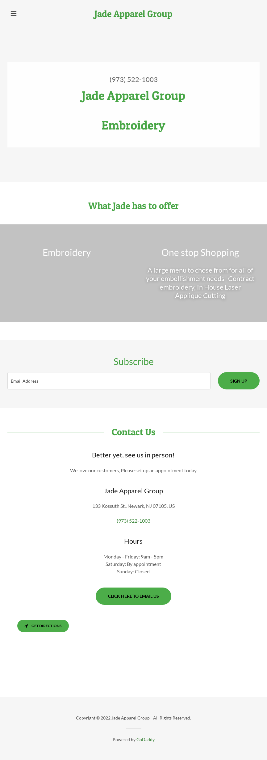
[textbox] (109, 380)
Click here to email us (133, 596)
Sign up (238, 381)
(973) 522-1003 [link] (134, 79)
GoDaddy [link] (145, 739)
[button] (26, 13)
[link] (133, 15)
